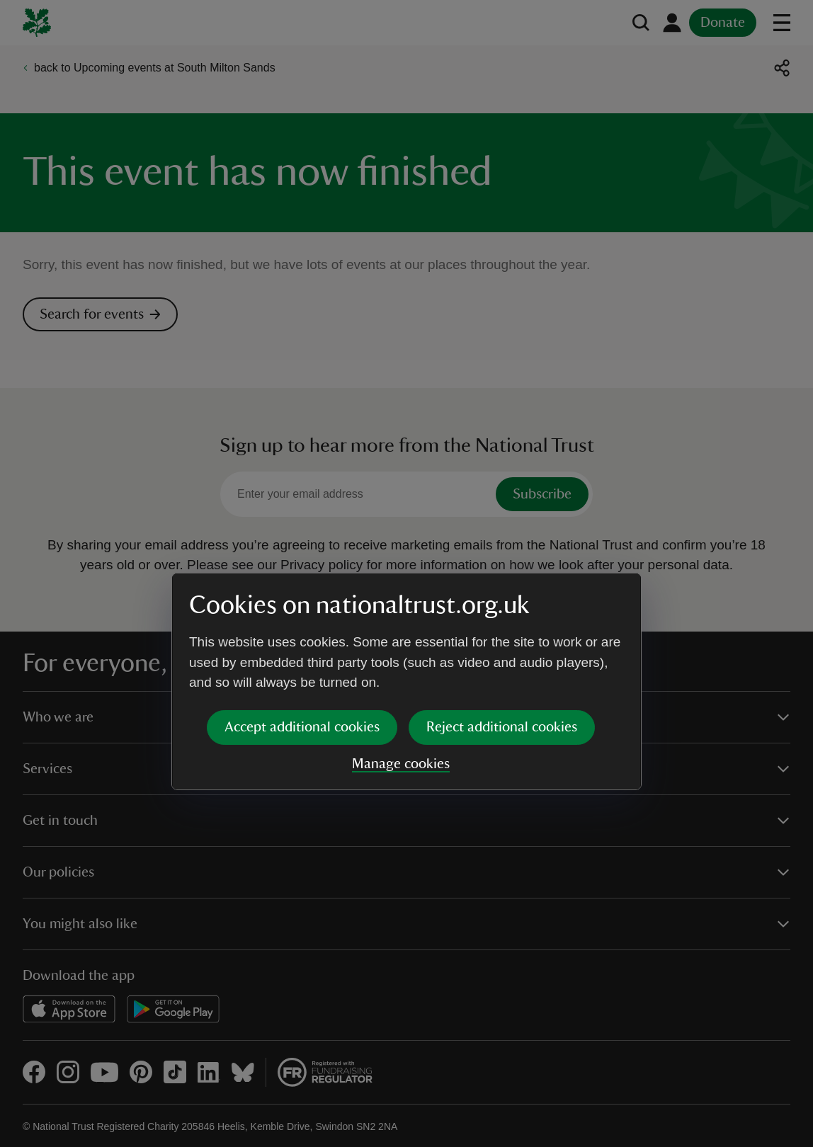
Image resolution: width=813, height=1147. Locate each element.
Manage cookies (401, 656)
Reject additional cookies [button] (501, 619)
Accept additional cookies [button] (302, 619)
